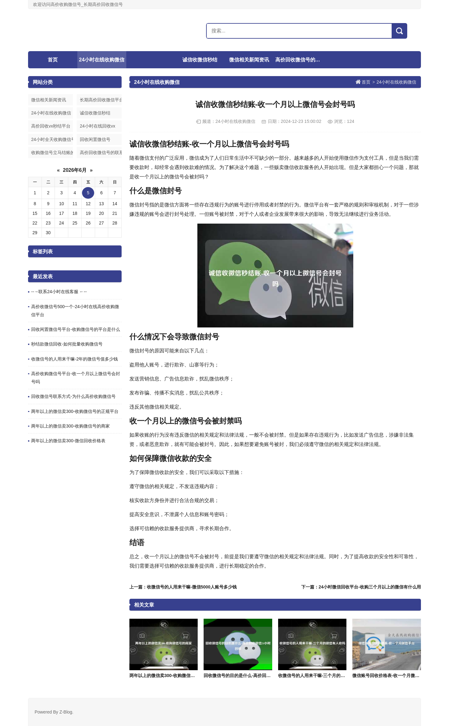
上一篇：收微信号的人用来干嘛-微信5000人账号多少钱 (183, 586)
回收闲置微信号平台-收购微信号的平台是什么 (75, 329)
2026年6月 (75, 170)
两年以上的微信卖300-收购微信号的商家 (70, 426)
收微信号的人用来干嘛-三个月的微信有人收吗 (322, 675)
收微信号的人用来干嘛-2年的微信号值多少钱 (74, 358)
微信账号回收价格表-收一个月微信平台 (390, 675)
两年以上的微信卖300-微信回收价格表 (68, 440)
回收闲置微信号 (95, 139)
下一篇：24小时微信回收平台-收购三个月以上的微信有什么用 (361, 586)
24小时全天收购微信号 (52, 139)
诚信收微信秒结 (199, 59)
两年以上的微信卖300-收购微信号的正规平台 (74, 411)
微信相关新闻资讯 (249, 59)
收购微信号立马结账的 (52, 152)
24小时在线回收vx (97, 125)
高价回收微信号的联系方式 (299, 59)
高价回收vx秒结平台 (50, 125)
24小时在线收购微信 (101, 59)
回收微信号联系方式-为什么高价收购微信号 (73, 396)
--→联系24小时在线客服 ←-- (59, 291)
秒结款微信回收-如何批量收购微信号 (67, 343)
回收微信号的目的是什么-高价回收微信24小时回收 (253, 675)
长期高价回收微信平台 (101, 99)
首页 (53, 59)
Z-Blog (65, 711)
